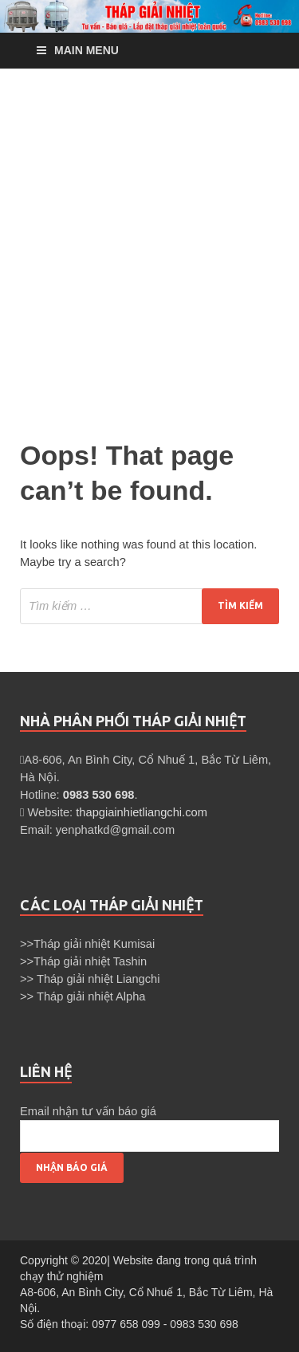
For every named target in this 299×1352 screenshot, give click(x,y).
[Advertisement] (149, 249)
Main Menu (86, 50)
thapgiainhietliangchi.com (141, 812)
